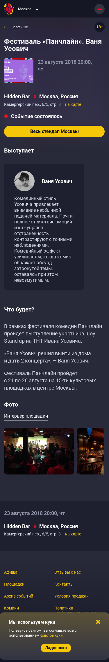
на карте (73, 104)
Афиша (10, 572)
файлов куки (51, 635)
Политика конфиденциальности (75, 610)
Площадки (14, 584)
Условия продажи (71, 596)
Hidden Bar (17, 96)
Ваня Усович (57, 181)
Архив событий (18, 596)
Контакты (64, 584)
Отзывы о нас (67, 572)
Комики (11, 608)
